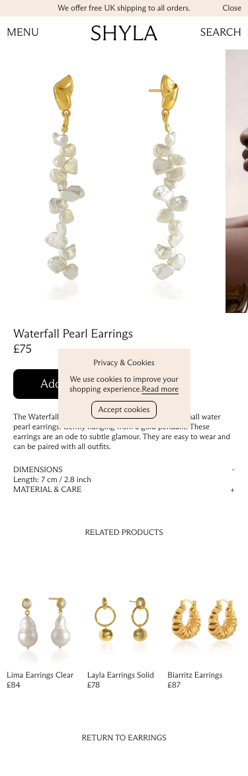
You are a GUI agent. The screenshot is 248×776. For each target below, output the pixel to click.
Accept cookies (124, 410)
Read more (160, 389)
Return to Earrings (123, 738)
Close (231, 8)
